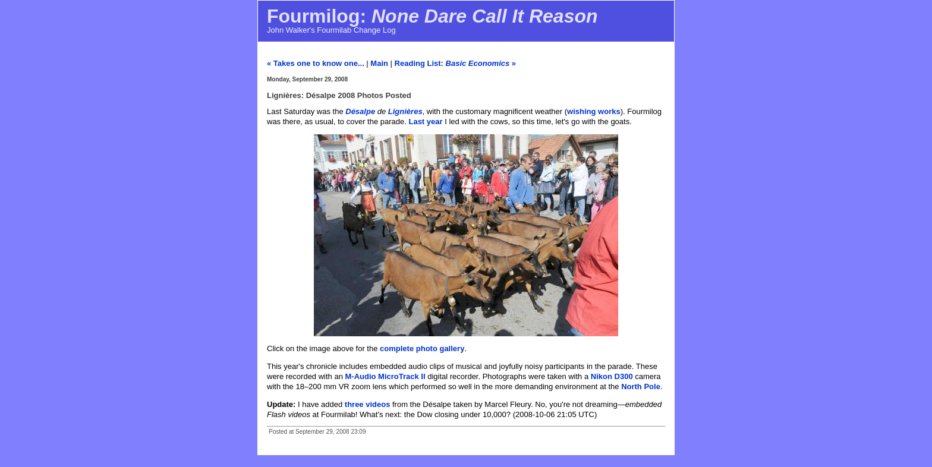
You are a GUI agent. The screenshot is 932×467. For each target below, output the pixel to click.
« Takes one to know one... (315, 63)
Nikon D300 (612, 376)
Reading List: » (455, 63)
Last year (425, 121)
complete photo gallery (422, 348)
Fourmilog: (432, 16)
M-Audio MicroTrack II (385, 376)
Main (379, 63)
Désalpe (360, 111)
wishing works (594, 111)
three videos (368, 404)
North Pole (640, 386)
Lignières (405, 111)
